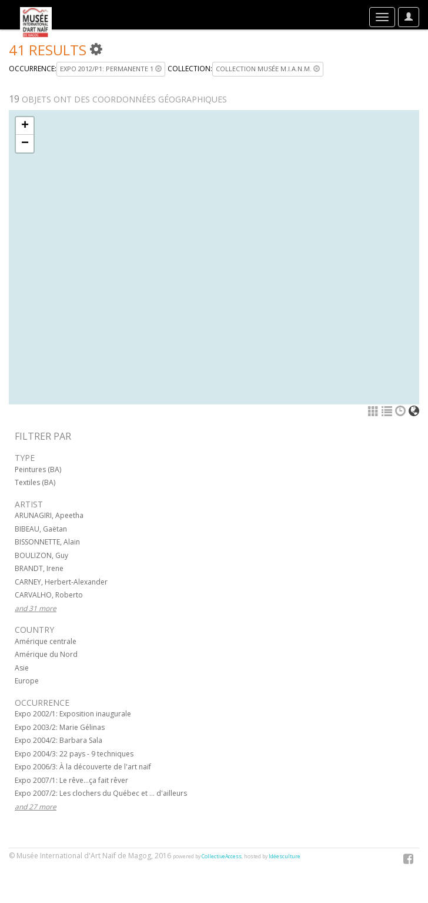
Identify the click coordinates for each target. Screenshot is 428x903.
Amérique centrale (45, 641)
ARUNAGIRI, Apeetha (49, 515)
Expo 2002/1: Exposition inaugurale (73, 714)
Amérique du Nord (46, 654)
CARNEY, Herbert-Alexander (61, 582)
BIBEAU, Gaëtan (41, 529)
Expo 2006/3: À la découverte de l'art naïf (83, 767)
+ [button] (25, 126)
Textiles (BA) (35, 482)
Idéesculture (284, 856)
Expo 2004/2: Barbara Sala (58, 740)
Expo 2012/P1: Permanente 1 (111, 68)
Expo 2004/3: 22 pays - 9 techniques (74, 754)
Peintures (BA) (38, 469)
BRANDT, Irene (39, 568)
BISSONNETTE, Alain (47, 542)
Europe (27, 681)
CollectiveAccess (222, 856)
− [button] (25, 143)
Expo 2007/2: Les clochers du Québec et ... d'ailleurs (101, 793)
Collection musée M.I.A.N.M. (268, 68)
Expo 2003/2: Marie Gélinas (60, 727)
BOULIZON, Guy (41, 555)
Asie (22, 668)
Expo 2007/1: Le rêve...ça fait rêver (71, 780)
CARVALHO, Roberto (49, 595)
